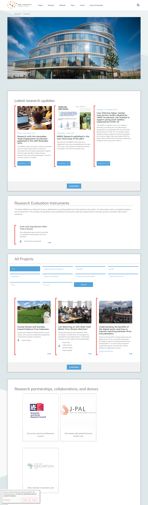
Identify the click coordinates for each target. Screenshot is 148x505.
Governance (15, 276)
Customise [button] (6, 500)
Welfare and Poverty (116, 276)
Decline (25, 500)
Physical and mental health (85, 276)
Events (82, 5)
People (40, 5)
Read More (22, 163)
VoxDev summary (23, 157)
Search (83, 284)
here (70, 149)
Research (51, 5)
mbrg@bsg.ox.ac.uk (47, 476)
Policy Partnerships (96, 5)
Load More (74, 186)
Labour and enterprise (51, 276)
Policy (73, 5)
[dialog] (21, 496)
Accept (34, 500)
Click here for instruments (32, 241)
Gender (111, 269)
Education (79, 269)
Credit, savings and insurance (53, 269)
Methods (62, 5)
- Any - (13, 269)
